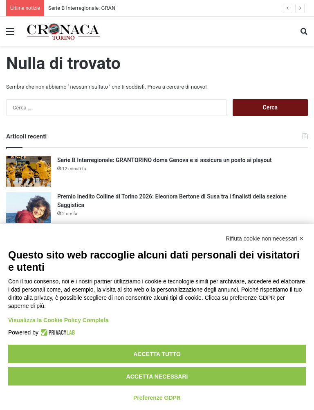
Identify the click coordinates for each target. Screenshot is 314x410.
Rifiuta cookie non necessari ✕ (265, 238)
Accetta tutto (157, 354)
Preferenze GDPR (157, 397)
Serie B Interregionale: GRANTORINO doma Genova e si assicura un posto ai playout (164, 160)
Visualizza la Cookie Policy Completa (58, 320)
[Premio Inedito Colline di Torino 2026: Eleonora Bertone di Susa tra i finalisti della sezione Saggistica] (28, 207)
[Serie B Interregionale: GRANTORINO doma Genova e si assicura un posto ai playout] (28, 171)
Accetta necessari (157, 376)
